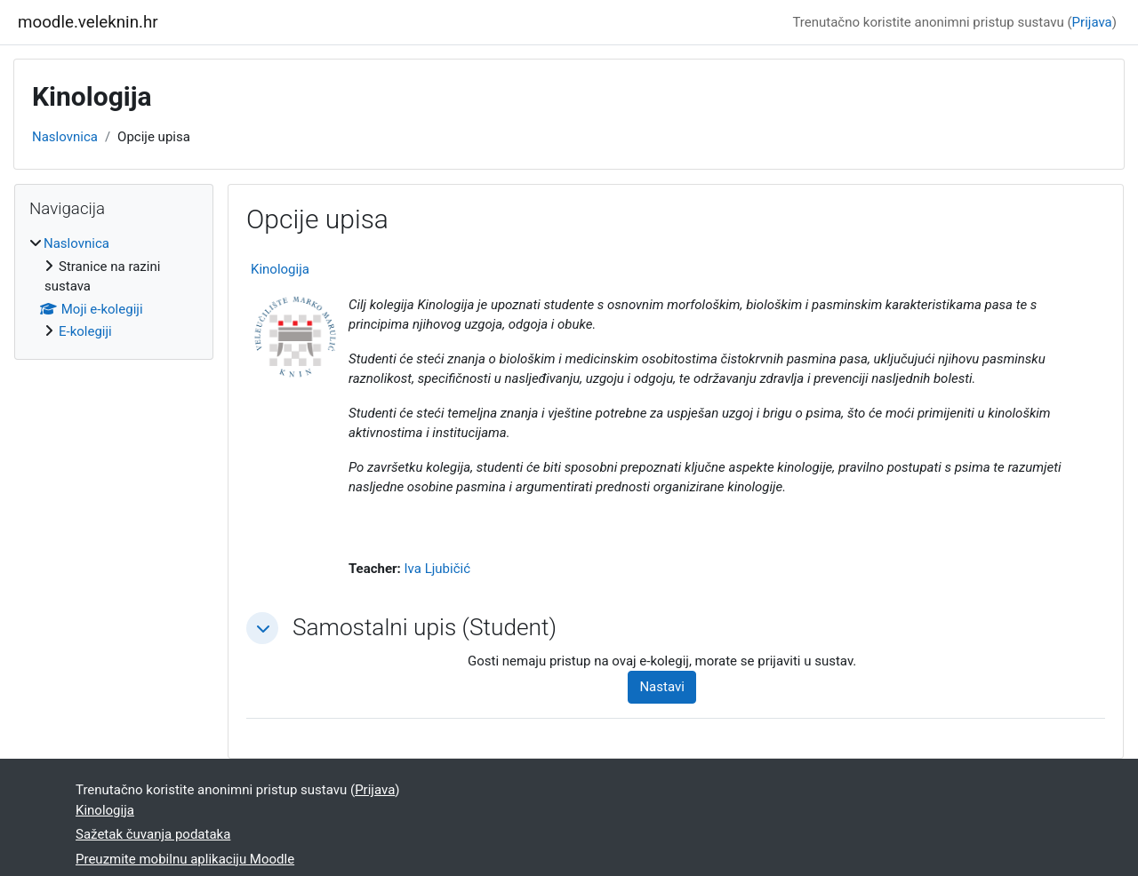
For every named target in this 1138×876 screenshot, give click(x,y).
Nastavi (661, 687)
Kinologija (280, 269)
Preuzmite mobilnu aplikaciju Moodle (185, 859)
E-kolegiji (85, 331)
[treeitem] (113, 288)
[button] (262, 628)
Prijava (1092, 22)
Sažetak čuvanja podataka (153, 834)
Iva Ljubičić (437, 569)
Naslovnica (65, 137)
